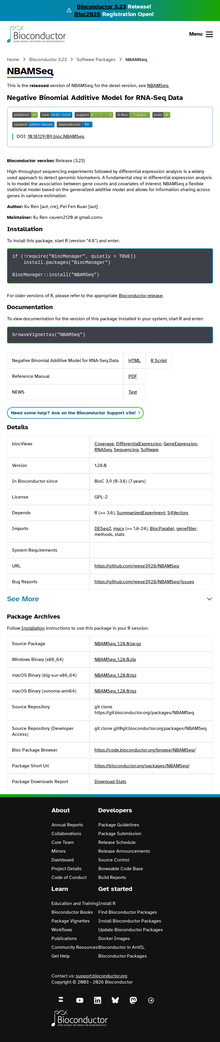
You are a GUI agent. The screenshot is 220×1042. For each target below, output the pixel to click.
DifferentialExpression (138, 444)
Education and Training (74, 903)
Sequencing (126, 450)
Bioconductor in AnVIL (121, 947)
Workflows (61, 930)
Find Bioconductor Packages (127, 912)
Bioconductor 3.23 (101, 6)
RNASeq (103, 450)
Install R (107, 903)
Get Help (60, 956)
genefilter (186, 529)
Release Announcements (124, 851)
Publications (64, 938)
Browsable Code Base (120, 869)
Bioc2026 (87, 14)
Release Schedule (117, 842)
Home (13, 60)
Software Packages (96, 60)
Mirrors (58, 851)
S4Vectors (177, 513)
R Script (159, 361)
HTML (134, 361)
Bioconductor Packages (122, 956)
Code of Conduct (69, 877)
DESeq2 (102, 529)
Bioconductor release (141, 296)
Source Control (113, 860)
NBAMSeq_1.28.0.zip (115, 659)
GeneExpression (180, 444)
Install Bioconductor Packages (129, 921)
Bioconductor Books (72, 912)
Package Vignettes (70, 921)
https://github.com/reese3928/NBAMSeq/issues (144, 582)
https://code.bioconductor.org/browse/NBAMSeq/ (145, 750)
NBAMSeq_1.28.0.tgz (115, 675)
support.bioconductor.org (101, 976)
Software (150, 450)
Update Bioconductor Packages (130, 930)
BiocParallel (162, 529)
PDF (132, 376)
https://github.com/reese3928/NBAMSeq (136, 566)
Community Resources (74, 947)
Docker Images (114, 938)
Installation (33, 628)
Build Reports (112, 877)
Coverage (104, 444)
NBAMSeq (157, 86)
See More (23, 598)
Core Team (62, 842)
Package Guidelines (118, 825)
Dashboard (62, 860)
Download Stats (110, 782)
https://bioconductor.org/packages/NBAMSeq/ (142, 766)
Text (132, 392)
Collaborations (66, 834)
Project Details (66, 869)
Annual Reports (67, 825)
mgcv (118, 529)
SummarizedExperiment (141, 513)
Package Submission (119, 834)
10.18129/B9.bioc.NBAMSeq (56, 136)
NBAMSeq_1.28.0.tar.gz (117, 644)
